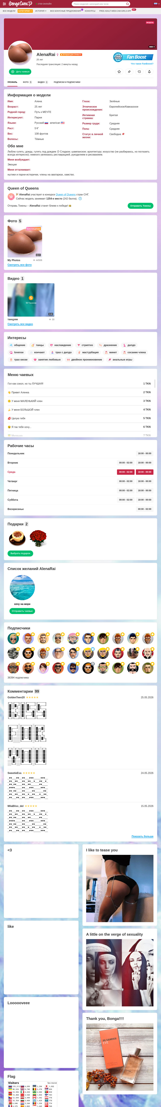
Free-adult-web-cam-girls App (116, 10)
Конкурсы (90, 11)
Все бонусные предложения (66, 10)
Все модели (9, 11)
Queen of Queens (66, 194)
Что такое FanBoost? (142, 63)
